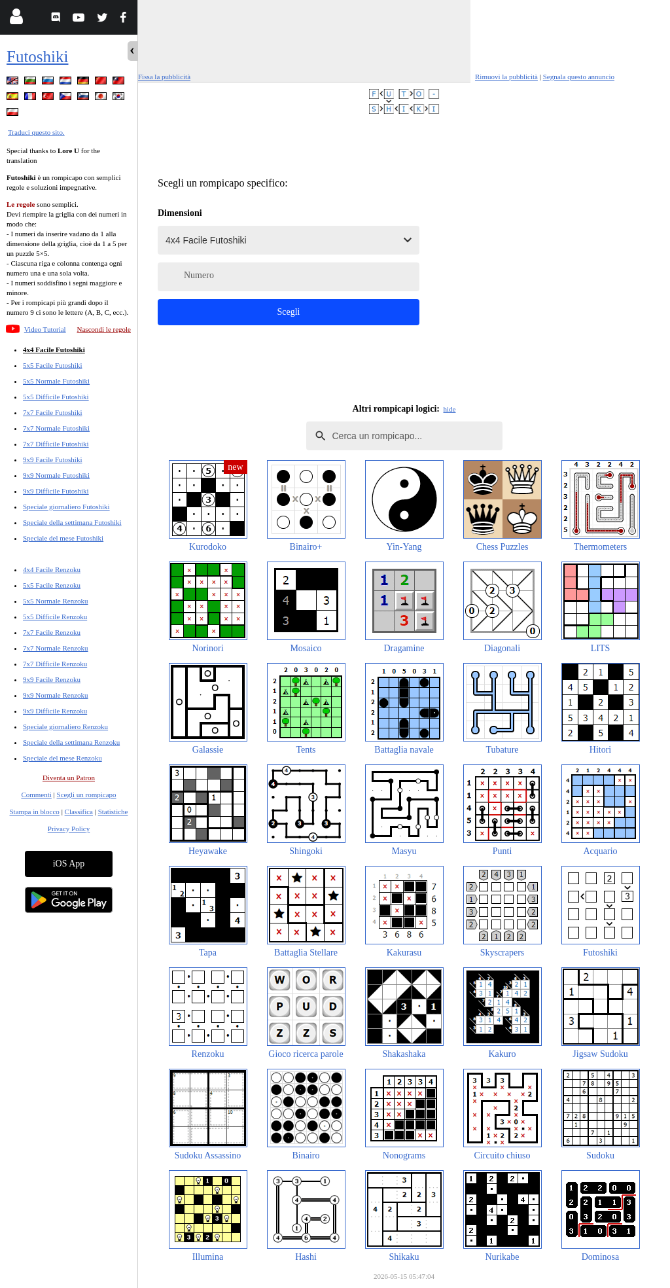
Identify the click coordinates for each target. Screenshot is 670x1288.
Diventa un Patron (69, 777)
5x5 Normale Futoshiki (56, 381)
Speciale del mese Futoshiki (63, 538)
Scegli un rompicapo (86, 794)
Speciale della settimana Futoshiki (72, 522)
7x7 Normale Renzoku (55, 648)
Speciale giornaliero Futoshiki (66, 506)
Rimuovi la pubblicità (506, 76)
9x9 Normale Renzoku (55, 695)
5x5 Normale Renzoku (55, 601)
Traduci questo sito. (36, 132)
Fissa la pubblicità (164, 76)
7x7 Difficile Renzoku (55, 664)
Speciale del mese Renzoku (62, 758)
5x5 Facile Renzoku (51, 585)
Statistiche (113, 811)
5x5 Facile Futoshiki (52, 365)
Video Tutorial (45, 329)
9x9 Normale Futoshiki (56, 475)
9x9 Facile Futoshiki (52, 459)
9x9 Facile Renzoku (51, 679)
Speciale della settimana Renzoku (71, 742)
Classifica (79, 811)
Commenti (36, 794)
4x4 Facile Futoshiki (54, 349)
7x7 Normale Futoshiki (56, 428)
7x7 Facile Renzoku (51, 632)
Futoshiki (37, 56)
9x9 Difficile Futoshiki (56, 491)
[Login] (16, 19)
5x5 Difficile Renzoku (55, 616)
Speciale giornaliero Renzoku (65, 726)
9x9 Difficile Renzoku (55, 711)
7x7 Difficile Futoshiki (56, 444)
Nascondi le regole (104, 329)
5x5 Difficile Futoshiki (56, 397)
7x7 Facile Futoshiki (52, 412)
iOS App (69, 863)
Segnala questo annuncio (578, 76)
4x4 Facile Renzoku (51, 569)
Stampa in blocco (35, 811)
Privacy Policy (69, 828)
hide (450, 409)
